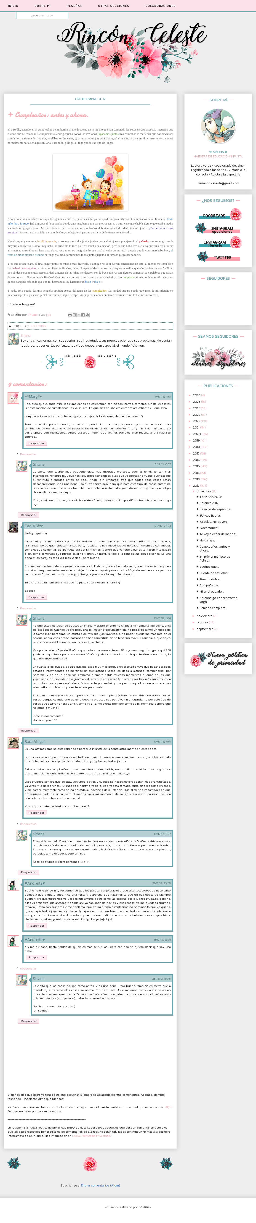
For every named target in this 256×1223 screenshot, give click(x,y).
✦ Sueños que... (207, 566)
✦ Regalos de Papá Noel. (214, 509)
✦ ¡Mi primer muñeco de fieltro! (213, 558)
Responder (36, 443)
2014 (196, 472)
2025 (197, 401)
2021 (196, 427)
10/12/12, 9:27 (162, 834)
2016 (196, 459)
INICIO (13, 6)
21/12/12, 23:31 (162, 940)
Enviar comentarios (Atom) (100, 1185)
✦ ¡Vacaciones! (207, 527)
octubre (203, 622)
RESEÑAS (74, 6)
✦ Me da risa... (206, 540)
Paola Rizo (34, 526)
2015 (196, 466)
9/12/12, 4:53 (163, 397)
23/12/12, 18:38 (161, 979)
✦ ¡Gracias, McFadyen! (211, 521)
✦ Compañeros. (207, 585)
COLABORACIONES (160, 6)
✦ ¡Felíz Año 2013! (209, 496)
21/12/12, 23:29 (161, 883)
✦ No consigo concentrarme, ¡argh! (217, 600)
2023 (197, 414)
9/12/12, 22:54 (162, 526)
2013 (196, 479)
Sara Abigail (35, 741)
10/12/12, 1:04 (162, 618)
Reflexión (39, 326)
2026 (197, 395)
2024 (197, 408)
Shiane (39, 464)
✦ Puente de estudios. (212, 573)
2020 (197, 434)
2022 (197, 421)
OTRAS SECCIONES (113, 6)
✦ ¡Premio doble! (208, 579)
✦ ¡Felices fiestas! (208, 515)
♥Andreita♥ (35, 883)
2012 (196, 485)
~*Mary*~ (33, 396)
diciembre (204, 491)
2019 (196, 440)
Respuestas (28, 454)
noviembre (205, 616)
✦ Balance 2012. (207, 503)
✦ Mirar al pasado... (210, 591)
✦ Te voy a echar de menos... (216, 534)
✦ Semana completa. (211, 608)
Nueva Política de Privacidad (91, 1136)
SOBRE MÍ (43, 6)
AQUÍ (168, 1107)
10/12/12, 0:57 (162, 464)
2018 (197, 446)
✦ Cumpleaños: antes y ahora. (213, 548)
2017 (196, 453)
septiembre (205, 629)
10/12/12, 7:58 (162, 742)
